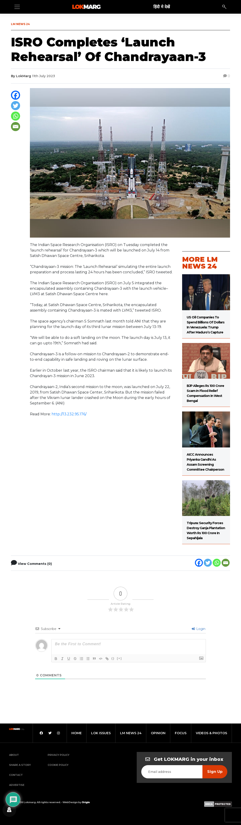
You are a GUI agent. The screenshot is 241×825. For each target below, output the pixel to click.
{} (113, 658)
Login (198, 629)
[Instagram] (58, 733)
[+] (119, 658)
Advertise (16, 785)
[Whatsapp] (15, 116)
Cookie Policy (58, 765)
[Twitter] (15, 105)
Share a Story (20, 765)
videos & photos (211, 733)
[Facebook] (15, 95)
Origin (86, 802)
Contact (16, 775)
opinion (158, 733)
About (14, 754)
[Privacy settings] (9, 810)
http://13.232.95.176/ (69, 414)
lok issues (101, 733)
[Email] (15, 126)
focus (180, 733)
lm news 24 (130, 733)
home (76, 733)
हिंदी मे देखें (161, 6)
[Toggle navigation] (17, 7)
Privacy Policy (58, 754)
